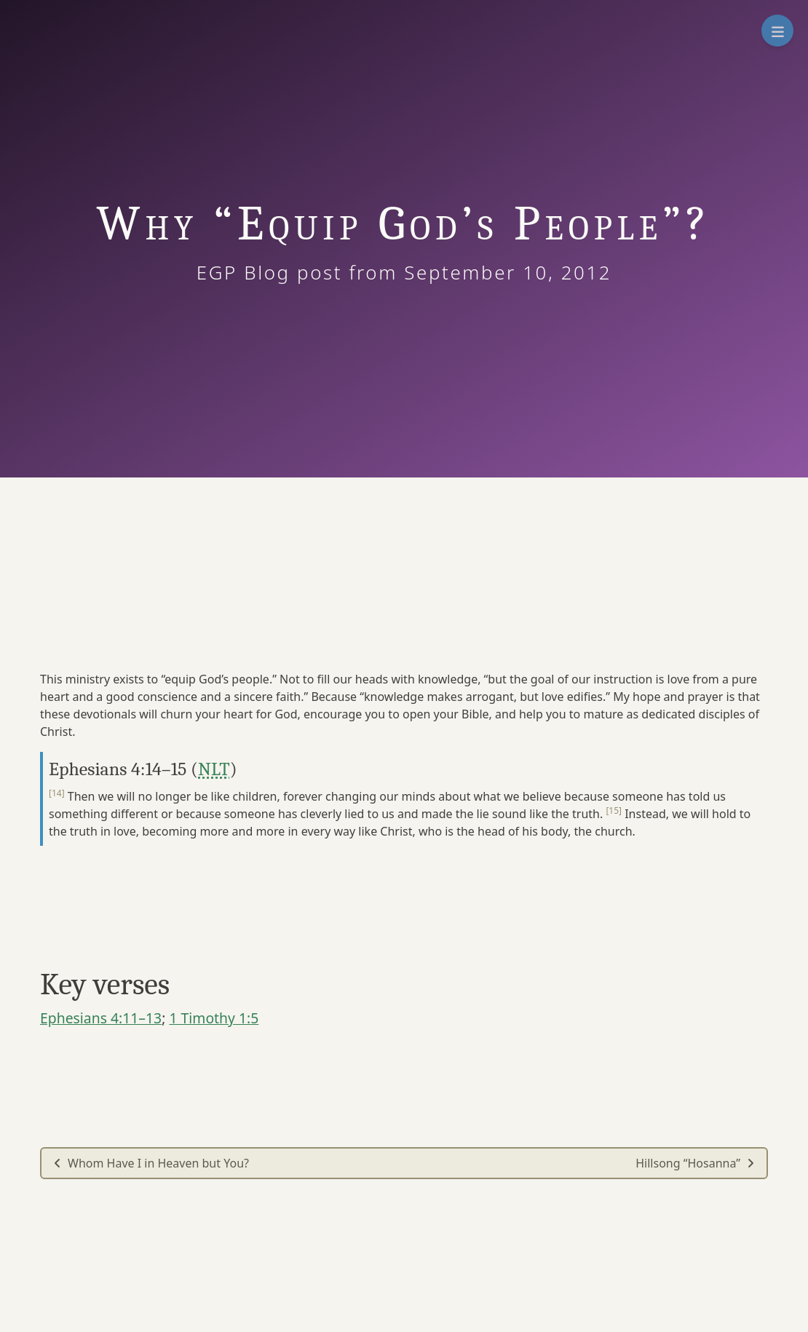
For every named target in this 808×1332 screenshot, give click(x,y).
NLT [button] (214, 769)
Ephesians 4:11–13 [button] (101, 1018)
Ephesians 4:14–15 (117, 769)
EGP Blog (249, 272)
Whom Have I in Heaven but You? (151, 1163)
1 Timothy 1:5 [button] (213, 1018)
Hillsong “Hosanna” (695, 1163)
